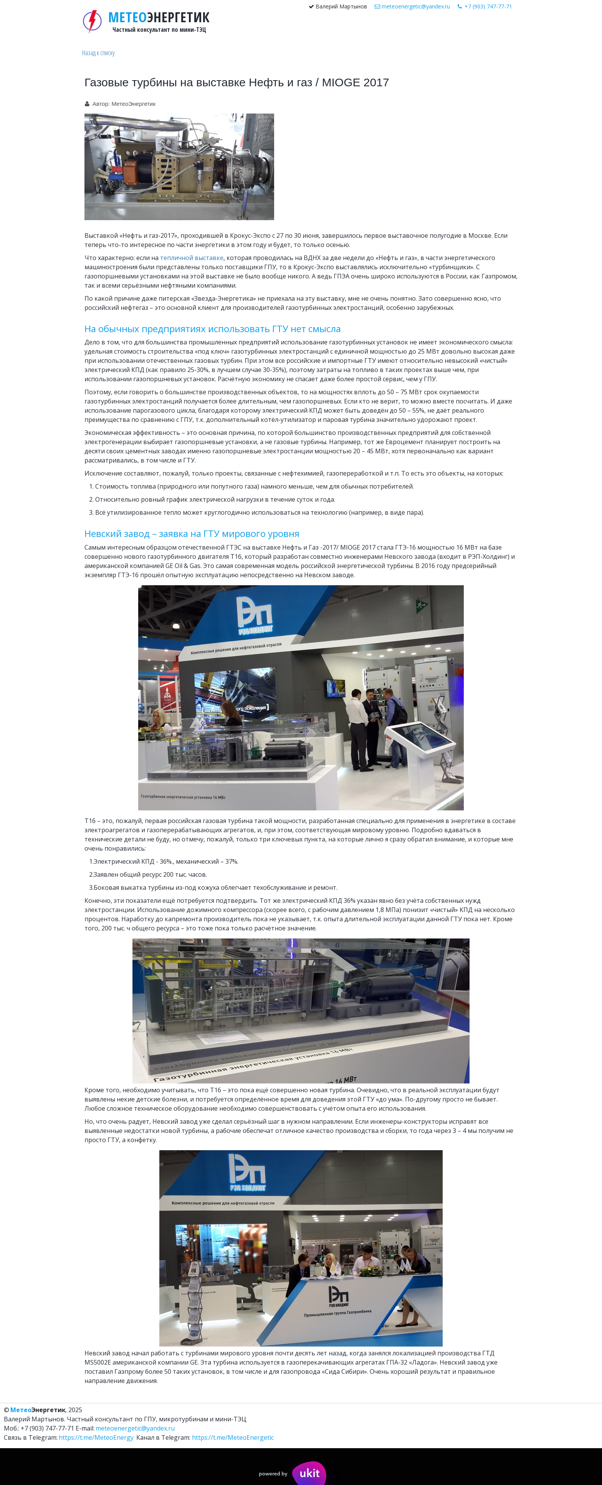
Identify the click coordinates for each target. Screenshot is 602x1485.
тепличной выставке (191, 258)
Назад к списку (98, 52)
